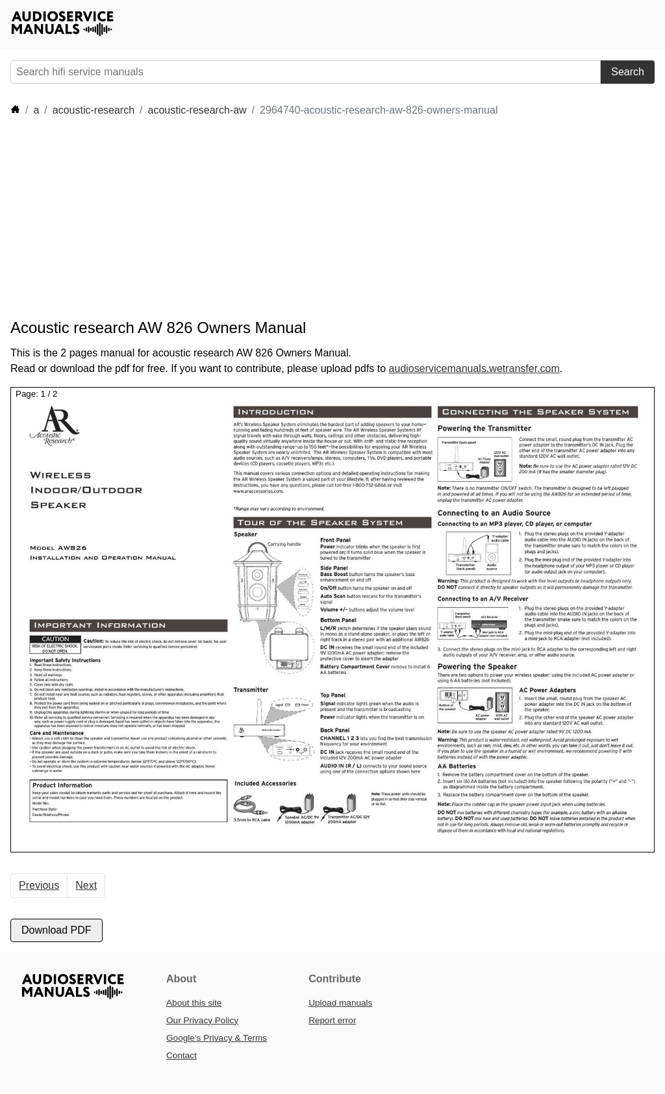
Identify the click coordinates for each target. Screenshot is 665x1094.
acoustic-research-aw (197, 110)
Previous (39, 885)
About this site (193, 1003)
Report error (332, 1020)
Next (86, 885)
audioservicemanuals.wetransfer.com (474, 368)
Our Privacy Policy (202, 1020)
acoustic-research (93, 110)
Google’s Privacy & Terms (216, 1038)
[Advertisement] (246, 218)
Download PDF (56, 930)
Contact (181, 1055)
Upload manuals (340, 1003)
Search (627, 71)
